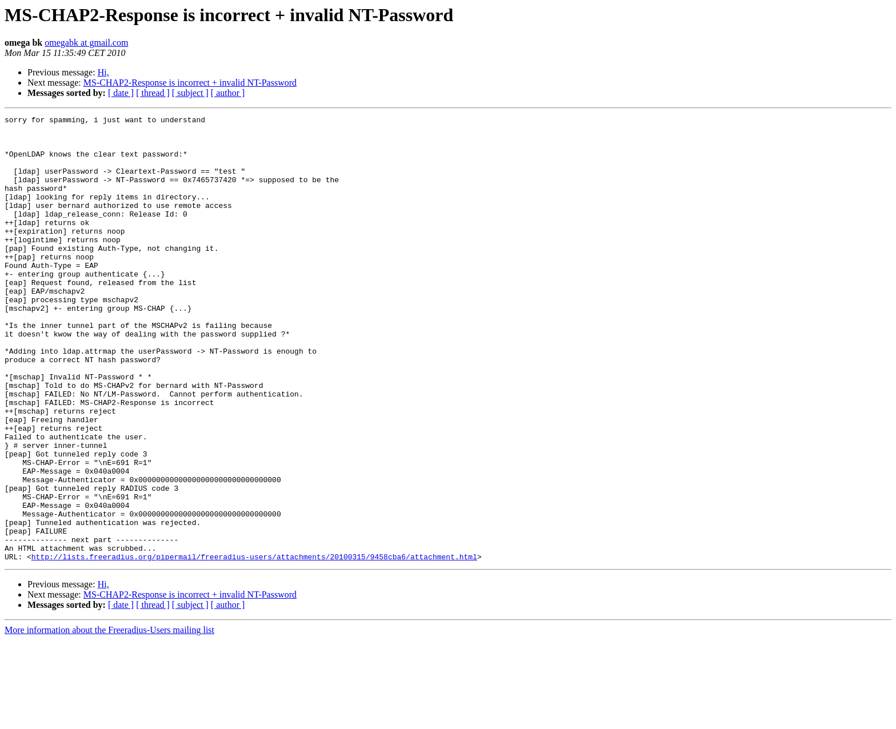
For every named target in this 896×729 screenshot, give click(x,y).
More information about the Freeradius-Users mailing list (109, 719)
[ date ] (121, 93)
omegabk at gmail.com (86, 42)
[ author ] (228, 93)
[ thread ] (153, 93)
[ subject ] (190, 93)
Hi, (103, 72)
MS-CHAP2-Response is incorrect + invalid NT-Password (190, 82)
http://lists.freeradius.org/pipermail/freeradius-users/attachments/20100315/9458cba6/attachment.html (254, 645)
